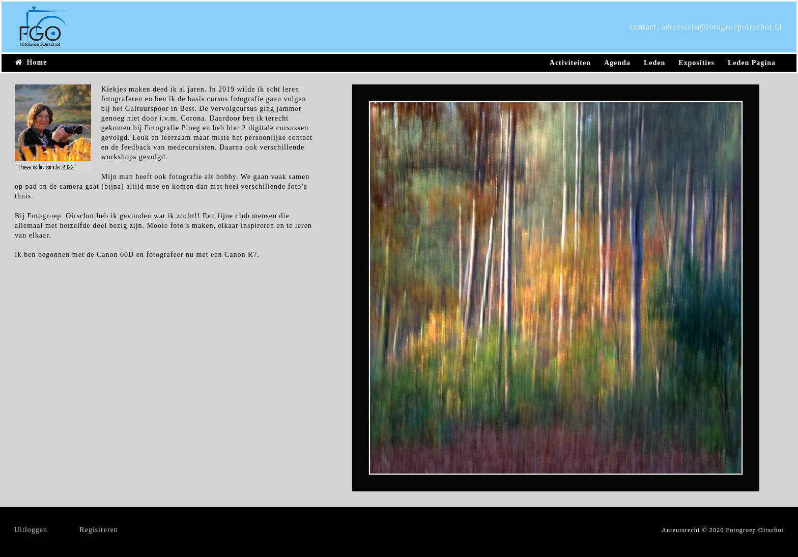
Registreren (98, 530)
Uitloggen (30, 530)
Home (31, 62)
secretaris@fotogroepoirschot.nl (722, 26)
